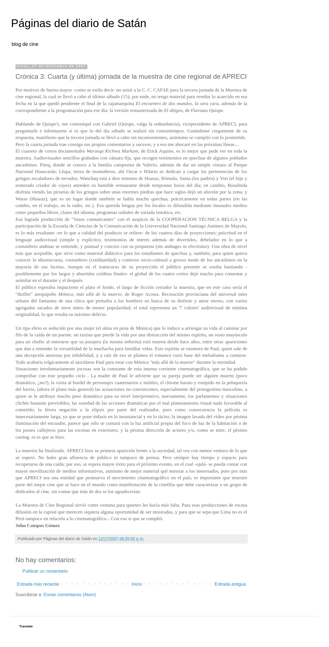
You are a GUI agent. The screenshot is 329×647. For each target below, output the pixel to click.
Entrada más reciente (38, 584)
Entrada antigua (230, 584)
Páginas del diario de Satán (78, 23)
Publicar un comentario (45, 571)
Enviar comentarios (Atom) (69, 594)
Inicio (137, 584)
